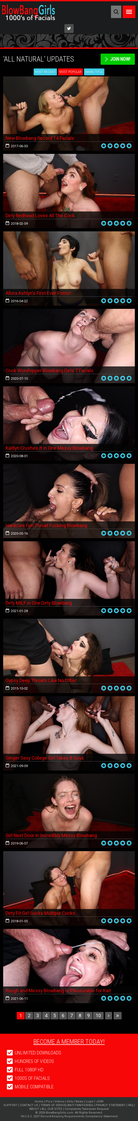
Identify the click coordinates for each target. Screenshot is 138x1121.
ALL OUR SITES (52, 1109)
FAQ (130, 1105)
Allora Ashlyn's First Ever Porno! (38, 293)
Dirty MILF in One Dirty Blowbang (39, 603)
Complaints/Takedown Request (87, 1109)
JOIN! (100, 1101)
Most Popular (70, 72)
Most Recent (45, 72)
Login (90, 1101)
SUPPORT (10, 1105)
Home (39, 1101)
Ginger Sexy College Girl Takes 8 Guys (45, 758)
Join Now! (119, 59)
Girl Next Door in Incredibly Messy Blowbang (52, 835)
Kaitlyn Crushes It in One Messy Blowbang (50, 448)
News (79, 1101)
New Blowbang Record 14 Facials (40, 138)
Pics (49, 1101)
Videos (59, 1101)
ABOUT (34, 1109)
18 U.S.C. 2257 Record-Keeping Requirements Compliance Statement (69, 1116)
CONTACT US (29, 1105)
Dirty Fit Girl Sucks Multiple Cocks (41, 913)
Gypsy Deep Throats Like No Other (42, 680)
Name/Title (94, 72)
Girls (70, 1101)
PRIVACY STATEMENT (111, 1105)
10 (98, 1015)
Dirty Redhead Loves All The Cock (41, 215)
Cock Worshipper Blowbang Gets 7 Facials (50, 370)
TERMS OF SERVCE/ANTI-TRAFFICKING (67, 1105)
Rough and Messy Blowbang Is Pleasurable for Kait (59, 990)
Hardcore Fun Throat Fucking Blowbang (47, 525)
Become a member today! (69, 1041)
